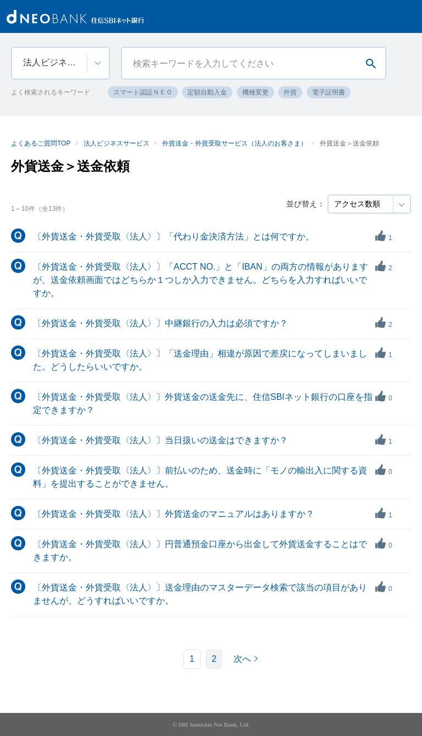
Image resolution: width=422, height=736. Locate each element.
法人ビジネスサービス (116, 143)
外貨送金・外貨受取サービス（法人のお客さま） (234, 143)
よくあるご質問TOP (40, 143)
